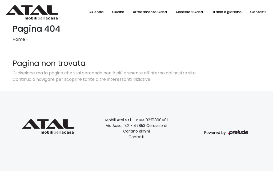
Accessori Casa (189, 11)
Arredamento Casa (150, 11)
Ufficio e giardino (226, 11)
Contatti (258, 11)
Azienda (96, 11)
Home (19, 39)
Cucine (118, 11)
